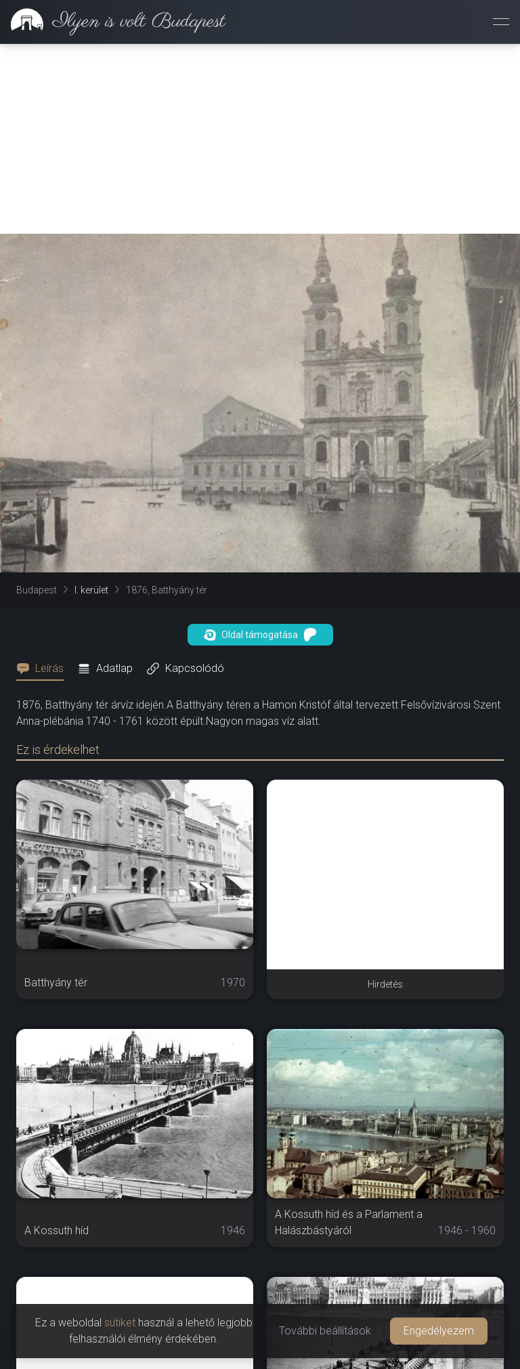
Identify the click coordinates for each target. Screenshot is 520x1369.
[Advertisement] (260, 139)
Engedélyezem (439, 1330)
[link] (112, 21)
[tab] (44, 668)
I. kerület (91, 590)
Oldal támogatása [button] (260, 634)
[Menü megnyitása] (501, 21)
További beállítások (325, 1330)
